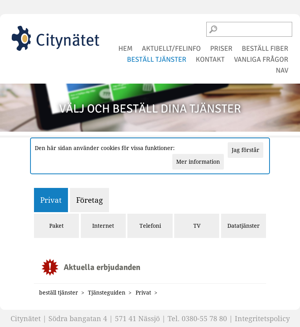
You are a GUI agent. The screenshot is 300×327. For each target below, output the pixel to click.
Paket (56, 225)
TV (196, 225)
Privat (51, 200)
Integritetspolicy (262, 318)
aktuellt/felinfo (171, 48)
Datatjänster (243, 225)
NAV (282, 70)
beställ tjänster (156, 59)
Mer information (198, 161)
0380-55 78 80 (204, 318)
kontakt (210, 59)
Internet (103, 225)
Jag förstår (245, 150)
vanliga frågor (261, 59)
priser (221, 48)
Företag (89, 200)
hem (125, 48)
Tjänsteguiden (106, 292)
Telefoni (150, 225)
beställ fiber (265, 48)
